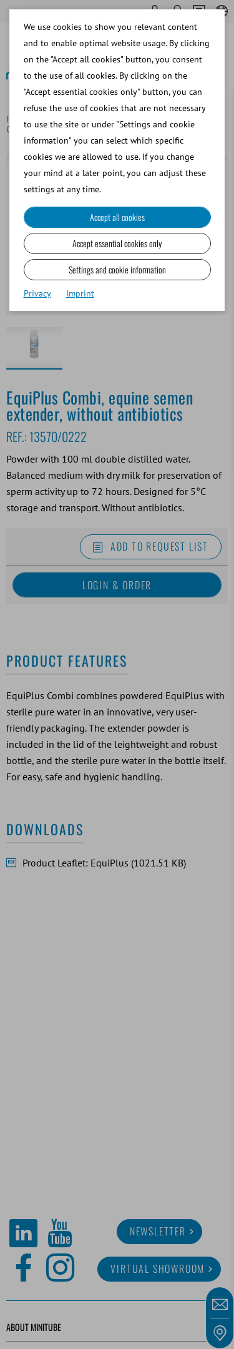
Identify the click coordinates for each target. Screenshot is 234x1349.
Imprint (80, 293)
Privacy (37, 293)
